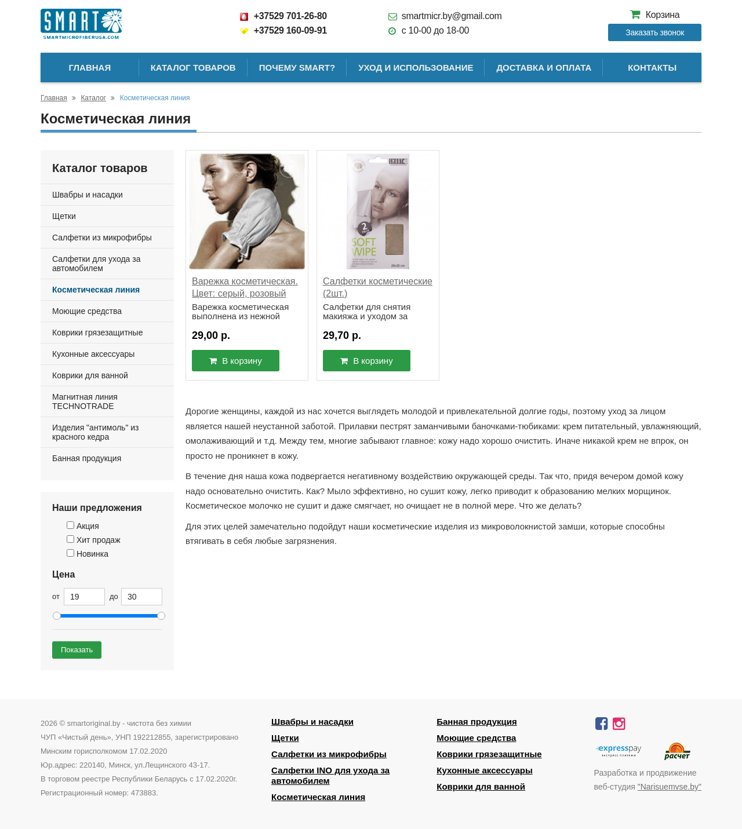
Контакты (652, 67)
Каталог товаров (193, 67)
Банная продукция (86, 458)
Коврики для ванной (90, 375)
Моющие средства (87, 311)
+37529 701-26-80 (283, 16)
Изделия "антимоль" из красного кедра (95, 432)
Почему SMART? (297, 67)
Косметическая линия (96, 289)
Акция (83, 526)
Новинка (87, 553)
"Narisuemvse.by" (669, 786)
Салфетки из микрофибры (102, 237)
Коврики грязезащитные (97, 332)
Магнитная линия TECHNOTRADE (85, 401)
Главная (89, 67)
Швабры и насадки (87, 194)
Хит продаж (94, 540)
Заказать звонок (654, 32)
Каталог (93, 98)
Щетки (64, 216)
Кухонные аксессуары (93, 354)
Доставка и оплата (543, 67)
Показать (77, 649)
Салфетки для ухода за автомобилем (96, 263)
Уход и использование (415, 67)
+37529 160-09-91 (283, 30)
